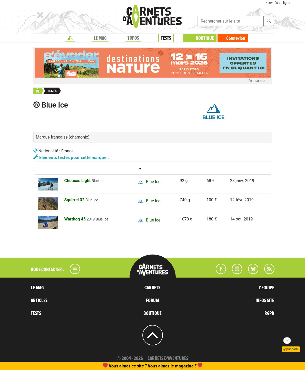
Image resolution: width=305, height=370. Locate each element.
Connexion (235, 38)
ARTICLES (39, 300)
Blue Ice (148, 181)
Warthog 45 (75, 219)
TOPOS (133, 38)
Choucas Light (78, 180)
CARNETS (152, 287)
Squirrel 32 (75, 199)
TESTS (166, 38)
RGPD (269, 313)
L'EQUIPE (266, 287)
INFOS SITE (264, 300)
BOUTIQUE (205, 38)
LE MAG (100, 38)
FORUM (152, 300)
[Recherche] (230, 21)
